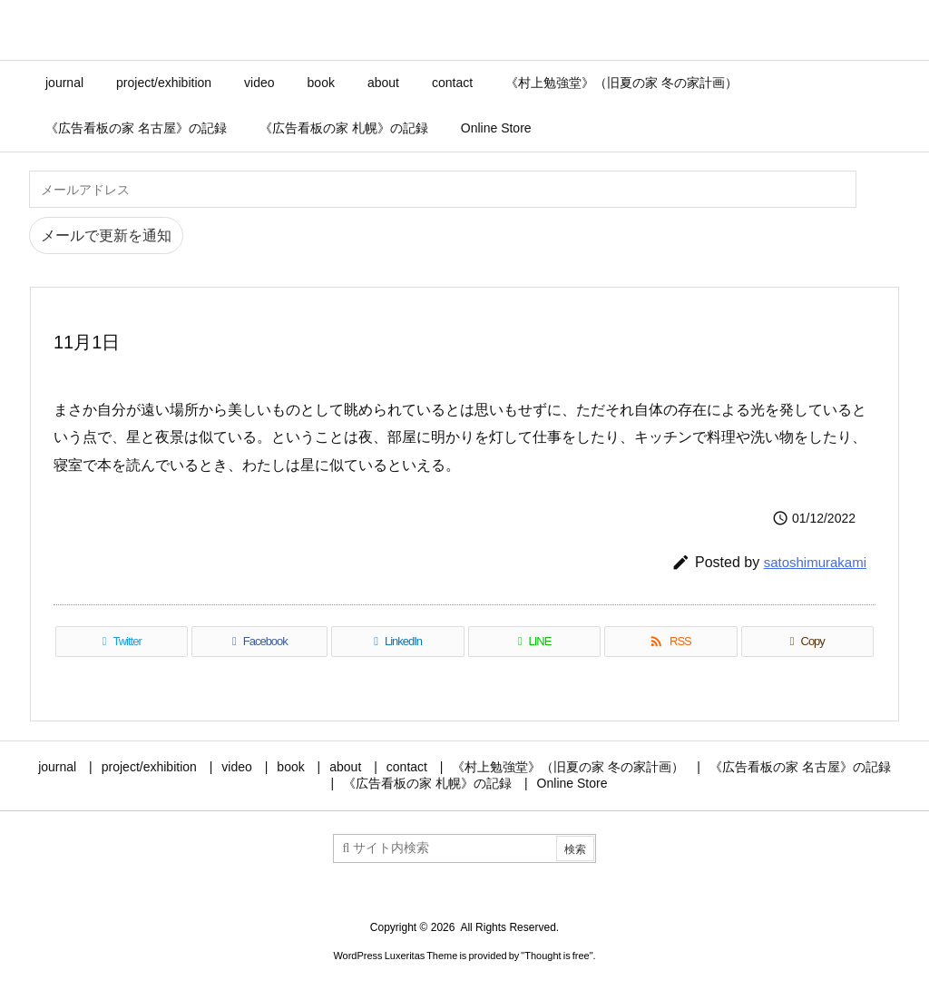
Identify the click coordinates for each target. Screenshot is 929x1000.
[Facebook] (259, 641)
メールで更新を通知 (106, 235)
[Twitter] (121, 641)
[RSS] (670, 641)
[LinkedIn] (397, 641)
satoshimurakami (815, 562)
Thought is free (556, 955)
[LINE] (534, 641)
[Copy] (807, 641)
